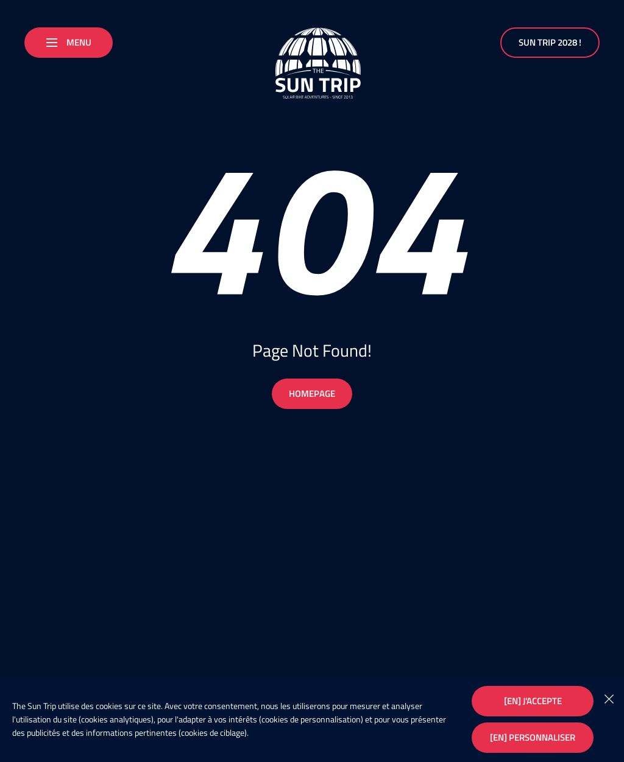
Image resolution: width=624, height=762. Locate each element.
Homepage (312, 393)
